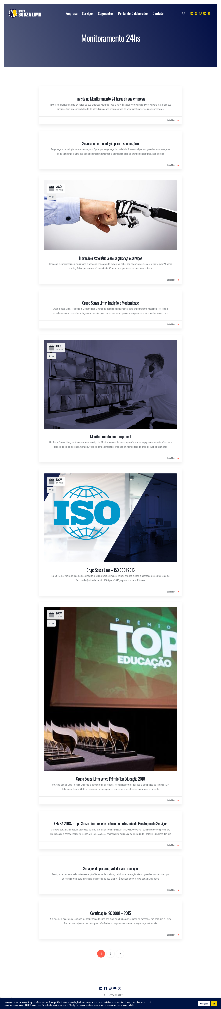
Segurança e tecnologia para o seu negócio (110, 143)
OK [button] (214, 1003)
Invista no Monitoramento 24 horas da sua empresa (110, 99)
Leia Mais (173, 121)
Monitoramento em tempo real (110, 436)
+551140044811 (115, 995)
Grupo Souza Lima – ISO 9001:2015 (110, 570)
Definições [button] (204, 1003)
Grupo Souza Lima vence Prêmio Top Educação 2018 (110, 779)
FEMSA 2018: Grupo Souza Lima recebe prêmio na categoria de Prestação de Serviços (110, 823)
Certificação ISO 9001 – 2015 (110, 913)
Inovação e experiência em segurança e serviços (110, 258)
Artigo (51, 197)
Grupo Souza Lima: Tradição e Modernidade (110, 303)
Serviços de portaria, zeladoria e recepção (110, 868)
